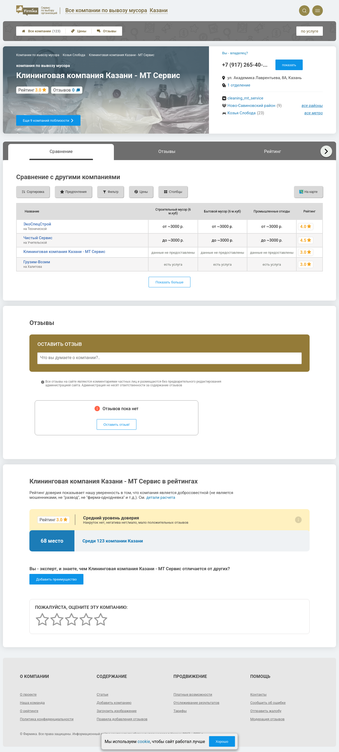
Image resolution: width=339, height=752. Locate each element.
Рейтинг (272, 151)
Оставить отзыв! (117, 425)
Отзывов (64, 90)
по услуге (309, 31)
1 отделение (239, 85)
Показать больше (169, 282)
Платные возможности (193, 694)
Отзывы (106, 31)
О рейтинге (29, 711)
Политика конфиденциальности (48, 719)
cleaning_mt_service (245, 98)
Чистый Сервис (37, 237)
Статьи (103, 694)
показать (289, 65)
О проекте (28, 694)
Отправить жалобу (266, 711)
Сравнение (61, 151)
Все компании (41, 31)
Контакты (258, 694)
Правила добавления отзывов (123, 719)
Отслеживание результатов (197, 702)
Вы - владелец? (235, 53)
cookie (143, 741)
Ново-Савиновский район (251, 105)
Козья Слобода (242, 113)
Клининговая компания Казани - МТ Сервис (64, 251)
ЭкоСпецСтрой (37, 224)
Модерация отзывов (268, 719)
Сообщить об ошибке (268, 702)
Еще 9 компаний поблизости (48, 121)
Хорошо (222, 742)
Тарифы (180, 711)
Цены (78, 31)
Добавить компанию (115, 702)
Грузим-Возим (36, 262)
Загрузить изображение (117, 711)
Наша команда (33, 702)
